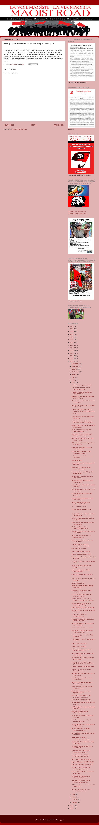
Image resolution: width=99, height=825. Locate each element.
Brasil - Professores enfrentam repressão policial (81, 691)
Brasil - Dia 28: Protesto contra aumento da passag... (81, 468)
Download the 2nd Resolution (77, 213)
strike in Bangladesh (78, 583)
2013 (72, 361)
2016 (72, 353)
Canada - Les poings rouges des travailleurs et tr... (82, 393)
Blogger (60, 820)
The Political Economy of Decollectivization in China (80, 738)
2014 (72, 358)
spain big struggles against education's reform (80, 712)
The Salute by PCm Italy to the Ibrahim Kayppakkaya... (81, 781)
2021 (72, 339)
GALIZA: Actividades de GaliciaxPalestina (79, 615)
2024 (72, 331)
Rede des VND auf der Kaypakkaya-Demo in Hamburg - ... (83, 619)
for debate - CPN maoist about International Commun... (81, 777)
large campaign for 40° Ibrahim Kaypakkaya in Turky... (81, 604)
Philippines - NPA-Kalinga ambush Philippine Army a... (82, 631)
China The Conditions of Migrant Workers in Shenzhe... (81, 649)
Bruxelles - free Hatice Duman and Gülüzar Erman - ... (82, 540)
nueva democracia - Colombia (81, 551)
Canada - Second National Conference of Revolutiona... (81, 545)
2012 (72, 805)
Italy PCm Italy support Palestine (82, 385)
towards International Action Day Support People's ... (82, 670)
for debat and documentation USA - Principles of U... (82, 747)
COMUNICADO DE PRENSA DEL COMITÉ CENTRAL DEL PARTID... (83, 599)
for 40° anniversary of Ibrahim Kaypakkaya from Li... (81, 729)
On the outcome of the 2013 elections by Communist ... (83, 725)
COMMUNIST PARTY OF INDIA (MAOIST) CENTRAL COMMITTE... (83, 663)
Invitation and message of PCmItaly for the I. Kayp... (82, 439)
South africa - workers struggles (81, 700)
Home (34, 125)
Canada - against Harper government (83, 666)
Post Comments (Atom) (19, 129)
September (75, 372)
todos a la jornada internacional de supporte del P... (82, 481)
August (74, 374)
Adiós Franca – (76, 414)
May (73, 382)
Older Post (58, 125)
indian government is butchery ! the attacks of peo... (82, 472)
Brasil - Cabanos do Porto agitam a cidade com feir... (82, 687)
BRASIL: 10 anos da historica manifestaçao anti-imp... (81, 768)
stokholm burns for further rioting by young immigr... (82, 586)
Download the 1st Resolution (77, 211)
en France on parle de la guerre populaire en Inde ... (81, 430)
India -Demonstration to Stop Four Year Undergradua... (82, 720)
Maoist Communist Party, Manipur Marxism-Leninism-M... (82, 434)
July (73, 377)
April (73, 794)
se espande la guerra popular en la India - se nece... (82, 476)
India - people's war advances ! (81, 759)
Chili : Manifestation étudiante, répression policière (81, 388)
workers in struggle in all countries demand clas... (82, 575)
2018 (72, 348)
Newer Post (9, 125)
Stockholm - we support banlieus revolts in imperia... (82, 448)
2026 (72, 326)
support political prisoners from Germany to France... (81, 452)
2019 (72, 345)
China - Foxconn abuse (79, 646)
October (74, 369)
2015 (72, 356)
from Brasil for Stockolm (79, 549)
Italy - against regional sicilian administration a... (81, 570)
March (74, 797)
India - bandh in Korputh (79, 506)
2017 (72, 350)
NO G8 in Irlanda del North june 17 (82, 764)
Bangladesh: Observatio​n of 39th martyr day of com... (82, 590)
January (74, 802)
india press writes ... (78, 460)
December (75, 363)
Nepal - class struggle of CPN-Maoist (83, 607)
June (73, 380)
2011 (72, 808)
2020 (72, 342)
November (75, 366)
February (75, 799)
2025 (72, 329)
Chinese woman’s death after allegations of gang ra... (81, 751)
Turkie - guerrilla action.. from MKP (82, 628)
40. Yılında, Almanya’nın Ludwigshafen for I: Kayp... (81, 527)
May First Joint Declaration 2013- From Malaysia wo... (82, 790)
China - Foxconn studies (79, 643)
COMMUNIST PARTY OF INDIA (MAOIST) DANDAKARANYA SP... (83, 421)
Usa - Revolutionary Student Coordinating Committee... (80, 755)
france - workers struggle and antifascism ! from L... (81, 503)
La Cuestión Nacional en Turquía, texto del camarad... (82, 595)
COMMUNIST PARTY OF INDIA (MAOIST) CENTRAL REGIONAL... (83, 410)
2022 (72, 337)
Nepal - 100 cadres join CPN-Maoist (83, 762)
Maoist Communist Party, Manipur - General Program (82, 683)
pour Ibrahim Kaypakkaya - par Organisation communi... (81, 696)
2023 (72, 334)
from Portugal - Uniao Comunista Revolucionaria (82, 678)
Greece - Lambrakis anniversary (81, 554)
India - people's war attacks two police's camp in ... (81, 536)
